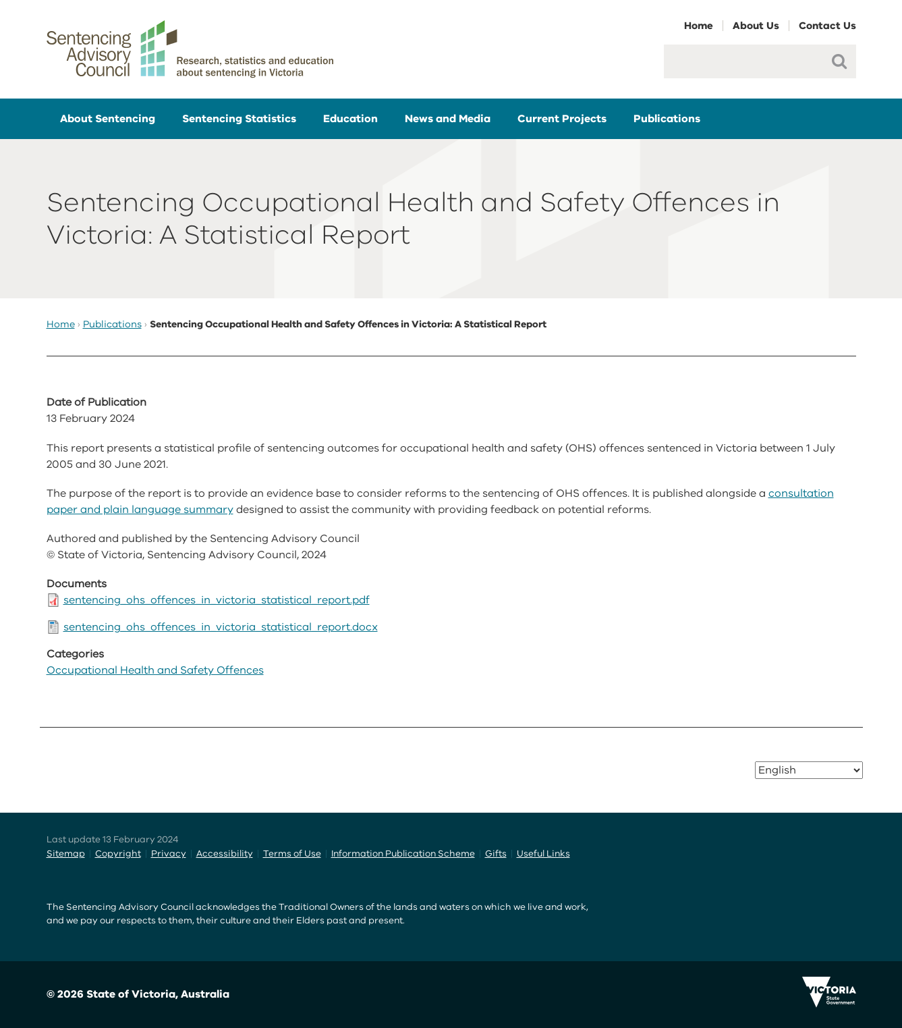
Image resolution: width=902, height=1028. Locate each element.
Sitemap (66, 853)
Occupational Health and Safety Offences (155, 670)
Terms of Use (292, 853)
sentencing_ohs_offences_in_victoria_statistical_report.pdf (216, 600)
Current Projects (562, 118)
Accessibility (224, 853)
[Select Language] (809, 770)
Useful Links (543, 853)
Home (698, 25)
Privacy (168, 853)
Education (350, 118)
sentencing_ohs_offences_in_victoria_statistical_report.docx (220, 627)
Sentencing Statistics (239, 118)
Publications (666, 118)
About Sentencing (107, 118)
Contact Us (827, 25)
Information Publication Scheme (403, 853)
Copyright (118, 853)
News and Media (447, 118)
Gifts (496, 853)
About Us (756, 25)
